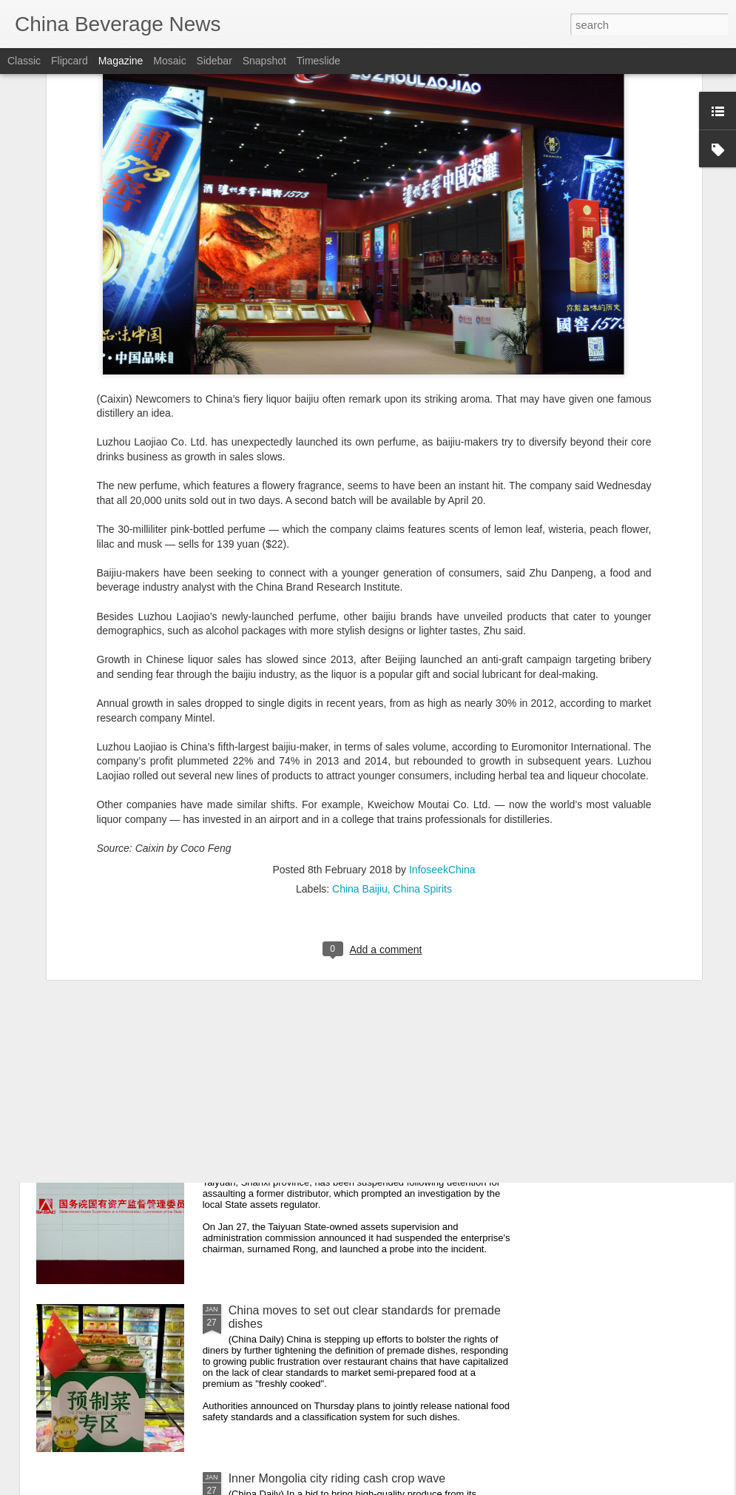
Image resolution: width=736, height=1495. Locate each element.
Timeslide (318, 61)
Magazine (121, 61)
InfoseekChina (442, 739)
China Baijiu (360, 758)
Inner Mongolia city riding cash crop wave (337, 1478)
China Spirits (423, 758)
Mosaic (169, 61)
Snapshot (264, 61)
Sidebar (214, 61)
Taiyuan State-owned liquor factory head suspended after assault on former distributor (365, 1149)
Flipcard (69, 61)
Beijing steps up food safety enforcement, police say (365, 974)
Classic (24, 61)
